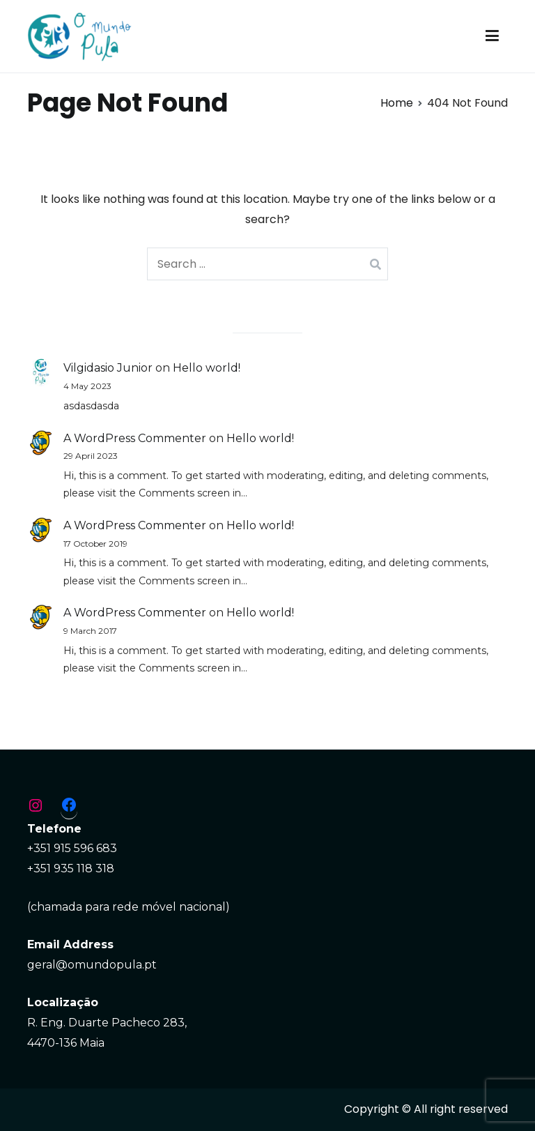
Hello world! (206, 367)
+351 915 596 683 (72, 848)
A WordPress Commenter (134, 438)
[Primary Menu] (492, 36)
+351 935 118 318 (70, 868)
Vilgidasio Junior (108, 367)
